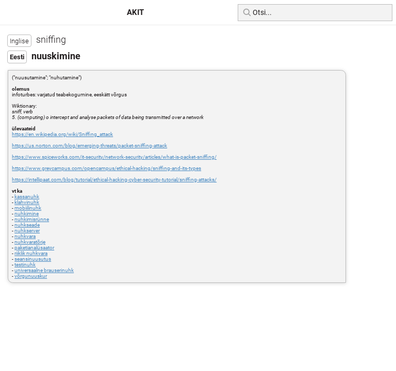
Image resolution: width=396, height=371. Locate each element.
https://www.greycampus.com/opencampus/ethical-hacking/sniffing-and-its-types (106, 168)
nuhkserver (27, 230)
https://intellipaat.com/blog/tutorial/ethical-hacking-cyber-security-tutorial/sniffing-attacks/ (114, 179)
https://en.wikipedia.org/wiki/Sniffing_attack (62, 134)
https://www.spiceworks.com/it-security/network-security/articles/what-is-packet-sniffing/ (114, 157)
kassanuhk (26, 196)
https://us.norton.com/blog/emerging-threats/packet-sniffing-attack (89, 145)
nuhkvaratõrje (29, 242)
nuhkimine (26, 213)
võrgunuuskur (30, 276)
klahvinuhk (26, 202)
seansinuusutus (32, 259)
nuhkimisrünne (31, 219)
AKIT (135, 12)
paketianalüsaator (34, 247)
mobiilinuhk (27, 208)
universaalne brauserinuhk (44, 270)
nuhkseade (27, 225)
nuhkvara (25, 236)
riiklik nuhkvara (30, 253)
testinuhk (25, 264)
